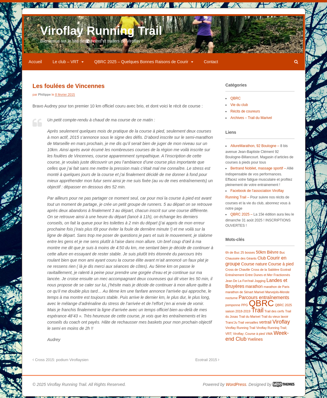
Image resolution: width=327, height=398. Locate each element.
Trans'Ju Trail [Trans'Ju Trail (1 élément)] (234, 323)
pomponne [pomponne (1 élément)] (232, 306)
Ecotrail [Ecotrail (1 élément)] (285, 270)
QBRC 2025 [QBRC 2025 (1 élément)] (283, 306)
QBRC (235, 99)
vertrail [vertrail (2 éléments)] (265, 323)
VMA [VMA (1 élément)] (269, 334)
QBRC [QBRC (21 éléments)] (261, 304)
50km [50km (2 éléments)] (261, 253)
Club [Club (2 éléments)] (261, 259)
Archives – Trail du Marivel (251, 119)
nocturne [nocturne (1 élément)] (231, 299)
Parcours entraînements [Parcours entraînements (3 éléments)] (263, 298)
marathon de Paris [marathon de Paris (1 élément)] (276, 287)
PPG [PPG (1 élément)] (244, 306)
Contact (211, 62)
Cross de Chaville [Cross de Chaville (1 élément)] (237, 270)
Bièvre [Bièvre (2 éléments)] (272, 253)
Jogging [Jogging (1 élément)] (259, 281)
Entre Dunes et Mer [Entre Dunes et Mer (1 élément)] (258, 276)
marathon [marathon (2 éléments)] (254, 287)
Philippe (44, 95)
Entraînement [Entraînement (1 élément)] (234, 276)
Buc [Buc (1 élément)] (282, 253)
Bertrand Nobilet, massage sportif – (258, 169)
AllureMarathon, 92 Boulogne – (254, 146)
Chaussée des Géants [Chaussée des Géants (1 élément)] (240, 259)
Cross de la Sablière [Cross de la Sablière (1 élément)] (265, 270)
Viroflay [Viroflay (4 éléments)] (281, 323)
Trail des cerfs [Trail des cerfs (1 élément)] (274, 312)
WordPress (235, 385)
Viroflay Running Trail (102, 31)
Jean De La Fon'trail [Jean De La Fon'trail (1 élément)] (239, 281)
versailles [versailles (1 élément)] (251, 323)
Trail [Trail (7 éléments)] (257, 311)
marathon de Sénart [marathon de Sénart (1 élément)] (239, 293)
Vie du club (239, 106)
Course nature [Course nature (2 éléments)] (254, 264)
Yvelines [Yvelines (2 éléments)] (255, 340)
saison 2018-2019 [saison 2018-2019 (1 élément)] (237, 312)
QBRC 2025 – (241, 215)
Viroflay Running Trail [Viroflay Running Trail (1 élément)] (240, 328)
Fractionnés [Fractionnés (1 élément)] (281, 276)
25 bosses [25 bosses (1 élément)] (247, 253)
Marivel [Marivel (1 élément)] (259, 293)
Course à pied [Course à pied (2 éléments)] (280, 264)
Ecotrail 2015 (207, 360)
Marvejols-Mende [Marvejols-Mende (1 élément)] (277, 293)
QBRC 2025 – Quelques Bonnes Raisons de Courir (142, 62)
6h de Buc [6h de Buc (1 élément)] (232, 253)
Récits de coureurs (245, 112)
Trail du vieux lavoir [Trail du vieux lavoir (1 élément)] (274, 317)
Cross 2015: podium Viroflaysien (61, 360)
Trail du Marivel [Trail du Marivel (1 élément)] (249, 317)
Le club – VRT (66, 62)
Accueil (36, 62)
